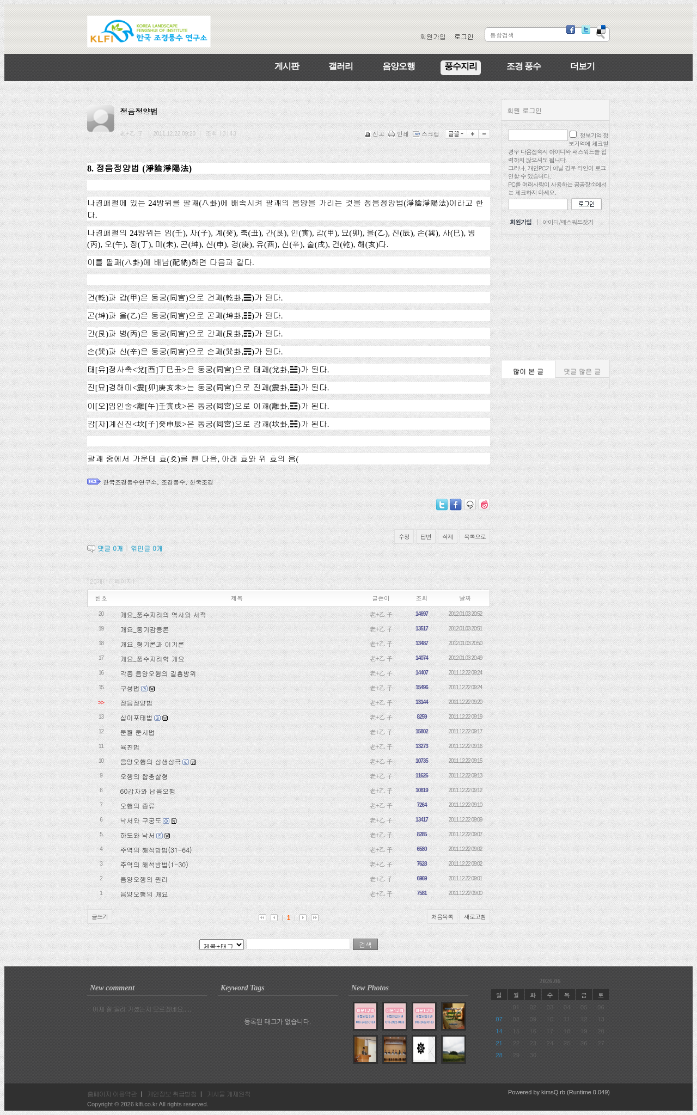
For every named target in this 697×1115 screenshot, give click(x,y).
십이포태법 (136, 717)
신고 (375, 134)
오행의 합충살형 (144, 776)
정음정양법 (136, 702)
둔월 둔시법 (137, 732)
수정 (404, 536)
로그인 (464, 36)
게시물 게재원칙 (228, 1093)
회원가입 (433, 36)
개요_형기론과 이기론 (152, 643)
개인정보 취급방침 (172, 1093)
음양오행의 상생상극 (150, 761)
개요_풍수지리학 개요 (152, 658)
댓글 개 (110, 548)
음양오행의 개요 (144, 893)
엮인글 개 (147, 548)
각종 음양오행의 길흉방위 (158, 673)
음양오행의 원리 (144, 879)
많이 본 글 (528, 371)
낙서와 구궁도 (141, 820)
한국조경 (201, 482)
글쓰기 (99, 916)
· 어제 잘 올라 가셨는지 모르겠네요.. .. (139, 1008)
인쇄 (399, 134)
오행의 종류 (137, 805)
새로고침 (475, 916)
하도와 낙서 (137, 835)
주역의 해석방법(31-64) (156, 849)
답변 (425, 536)
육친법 (130, 746)
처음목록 (442, 916)
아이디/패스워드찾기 (568, 222)
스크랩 (426, 134)
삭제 (447, 536)
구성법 (130, 688)
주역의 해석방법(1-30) (154, 864)
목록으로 (475, 536)
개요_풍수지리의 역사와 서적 (163, 614)
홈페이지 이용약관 (112, 1093)
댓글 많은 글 (582, 371)
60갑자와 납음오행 (148, 790)
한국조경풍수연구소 (130, 482)
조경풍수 (173, 482)
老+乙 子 (381, 613)
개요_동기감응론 (144, 629)
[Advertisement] (555, 297)
